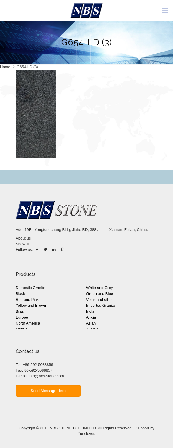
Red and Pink (27, 299)
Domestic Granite (30, 287)
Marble (21, 329)
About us (23, 238)
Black (20, 293)
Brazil (20, 311)
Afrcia (91, 317)
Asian (91, 323)
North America (28, 323)
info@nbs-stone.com (46, 376)
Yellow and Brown (31, 305)
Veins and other (99, 299)
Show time (25, 244)
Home (5, 67)
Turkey (92, 329)
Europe (22, 317)
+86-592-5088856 (38, 364)
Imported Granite (100, 305)
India (90, 311)
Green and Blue (99, 293)
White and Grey (99, 287)
